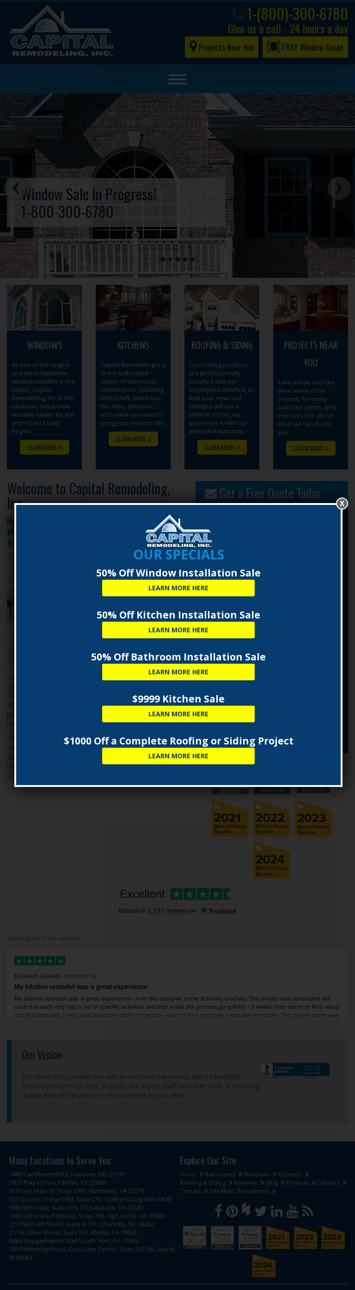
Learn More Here (178, 587)
